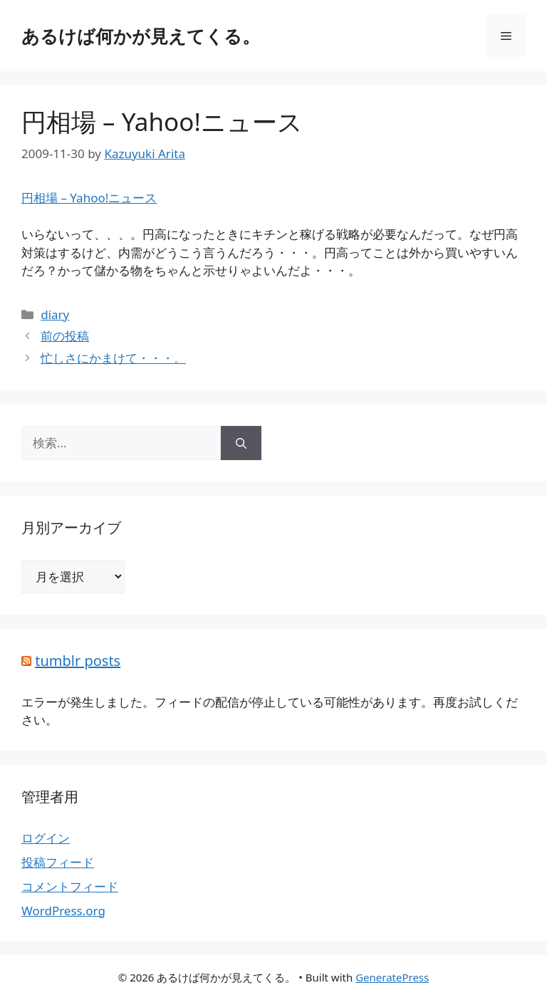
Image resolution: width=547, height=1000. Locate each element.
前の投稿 (65, 336)
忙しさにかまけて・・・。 (113, 358)
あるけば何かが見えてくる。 (140, 36)
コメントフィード (69, 886)
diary (55, 314)
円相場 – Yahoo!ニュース (162, 121)
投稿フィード (57, 862)
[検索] (241, 443)
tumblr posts (77, 660)
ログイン (45, 838)
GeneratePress (392, 977)
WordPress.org (63, 910)
